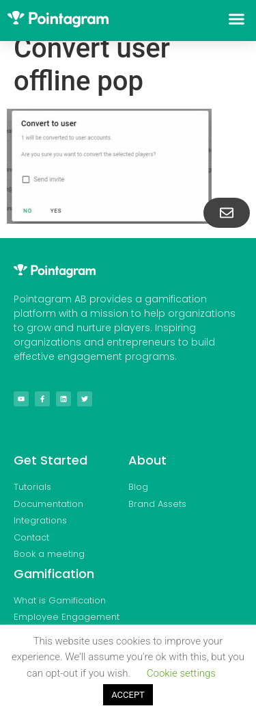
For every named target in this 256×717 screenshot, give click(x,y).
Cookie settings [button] (181, 673)
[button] (237, 19)
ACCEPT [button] (128, 695)
